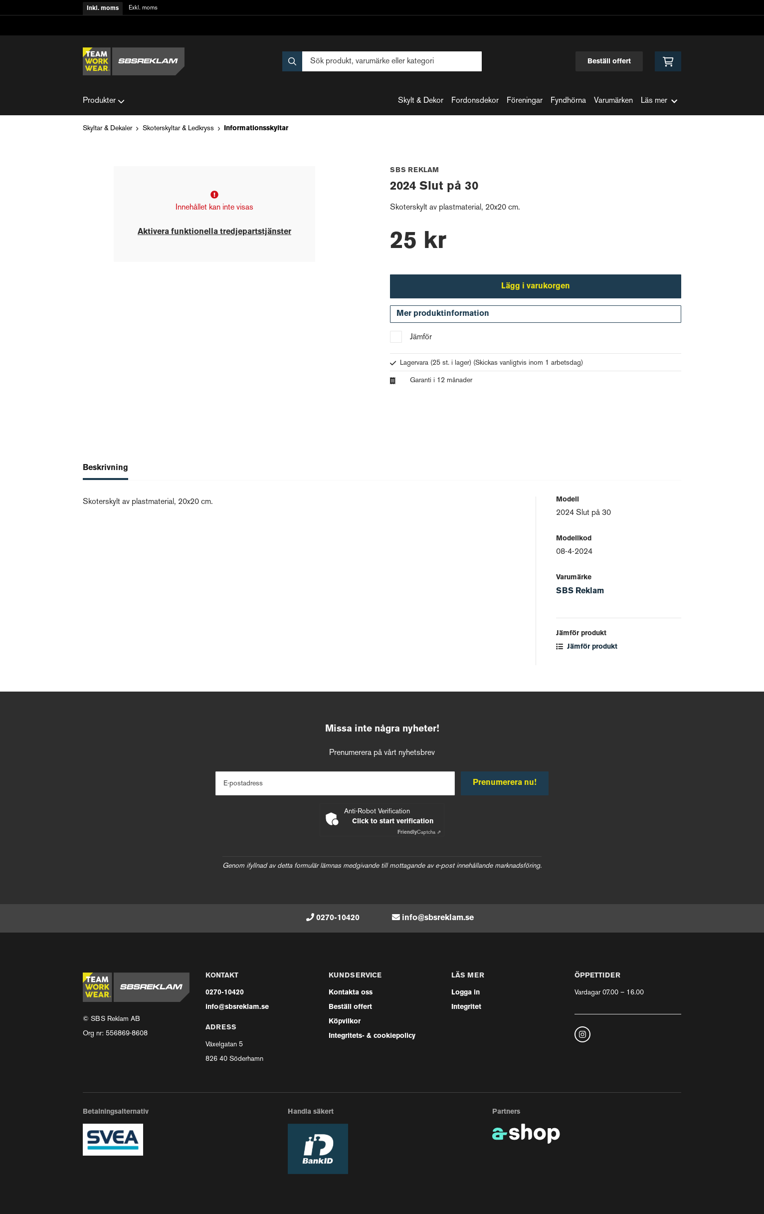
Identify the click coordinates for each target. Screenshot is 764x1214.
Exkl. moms (143, 8)
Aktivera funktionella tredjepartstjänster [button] (214, 232)
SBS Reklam (580, 593)
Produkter (104, 101)
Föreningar (525, 101)
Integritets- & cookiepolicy (372, 1036)
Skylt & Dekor (420, 101)
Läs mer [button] (659, 101)
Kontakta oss (351, 992)
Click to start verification (392, 821)
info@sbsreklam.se (438, 918)
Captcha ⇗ (419, 832)
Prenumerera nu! (506, 782)
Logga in (465, 992)
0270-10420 (338, 918)
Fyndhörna (568, 101)
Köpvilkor (345, 1021)
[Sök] (382, 61)
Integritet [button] (466, 1007)
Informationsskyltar (256, 128)
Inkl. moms (103, 8)
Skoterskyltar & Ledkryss (178, 128)
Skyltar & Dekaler (107, 128)
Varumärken (613, 101)
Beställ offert (609, 61)
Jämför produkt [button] (586, 649)
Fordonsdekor (475, 101)
